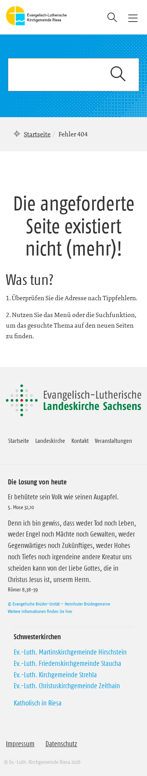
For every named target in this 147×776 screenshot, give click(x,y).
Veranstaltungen (113, 440)
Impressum (20, 744)
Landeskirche (50, 440)
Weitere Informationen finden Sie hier (40, 611)
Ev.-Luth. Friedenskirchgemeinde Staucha (67, 663)
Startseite (37, 134)
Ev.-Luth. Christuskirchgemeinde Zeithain (67, 686)
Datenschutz (61, 744)
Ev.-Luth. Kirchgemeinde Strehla (55, 675)
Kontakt (80, 440)
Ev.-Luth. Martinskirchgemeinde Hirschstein (70, 652)
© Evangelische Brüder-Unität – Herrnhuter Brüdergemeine (59, 604)
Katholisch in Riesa (38, 703)
